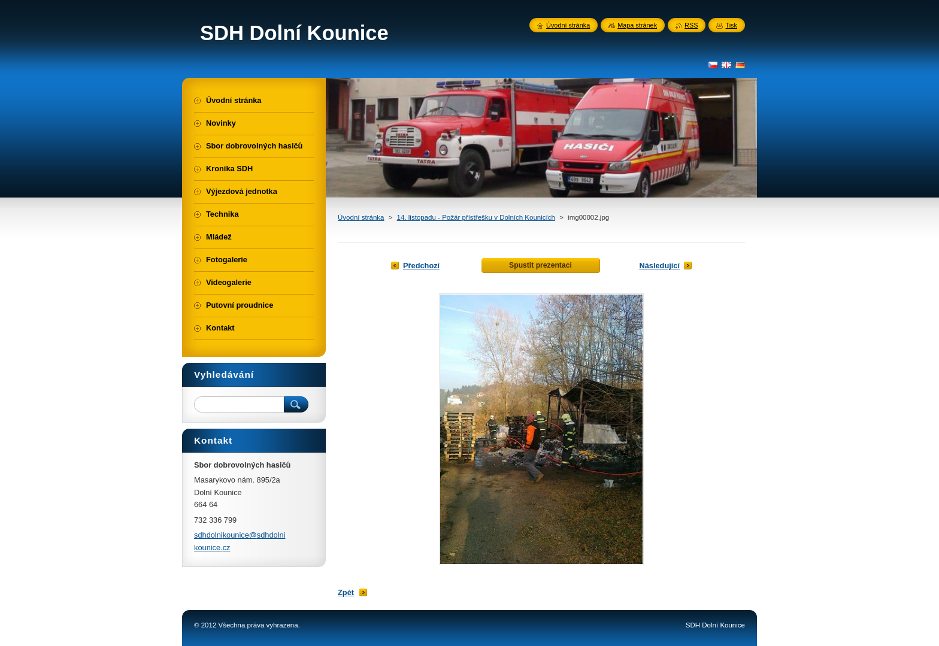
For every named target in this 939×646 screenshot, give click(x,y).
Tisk (731, 25)
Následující (659, 265)
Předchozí (421, 265)
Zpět (346, 592)
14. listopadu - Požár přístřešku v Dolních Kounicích (476, 217)
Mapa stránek (637, 25)
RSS (691, 25)
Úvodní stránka (361, 217)
